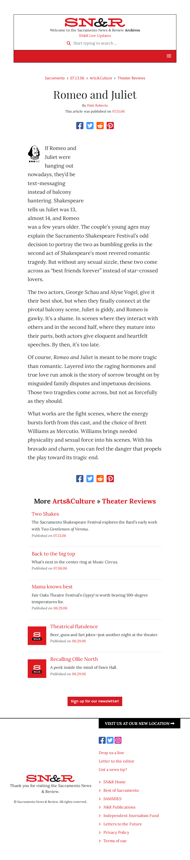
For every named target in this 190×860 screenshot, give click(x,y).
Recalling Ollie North (74, 659)
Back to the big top (53, 553)
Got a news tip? (113, 769)
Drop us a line (111, 752)
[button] (169, 56)
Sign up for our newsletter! (95, 701)
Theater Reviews (131, 77)
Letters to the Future (122, 823)
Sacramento (55, 77)
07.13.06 (77, 77)
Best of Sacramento (121, 790)
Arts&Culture (101, 77)
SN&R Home (114, 781)
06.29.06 (60, 608)
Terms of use (115, 840)
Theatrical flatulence (74, 626)
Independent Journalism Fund (131, 815)
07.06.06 (60, 568)
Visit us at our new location (139, 723)
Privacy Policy (116, 832)
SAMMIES (112, 798)
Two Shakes (45, 514)
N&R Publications (119, 807)
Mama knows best (52, 586)
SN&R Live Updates (95, 35)
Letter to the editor (116, 761)
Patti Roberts (97, 105)
